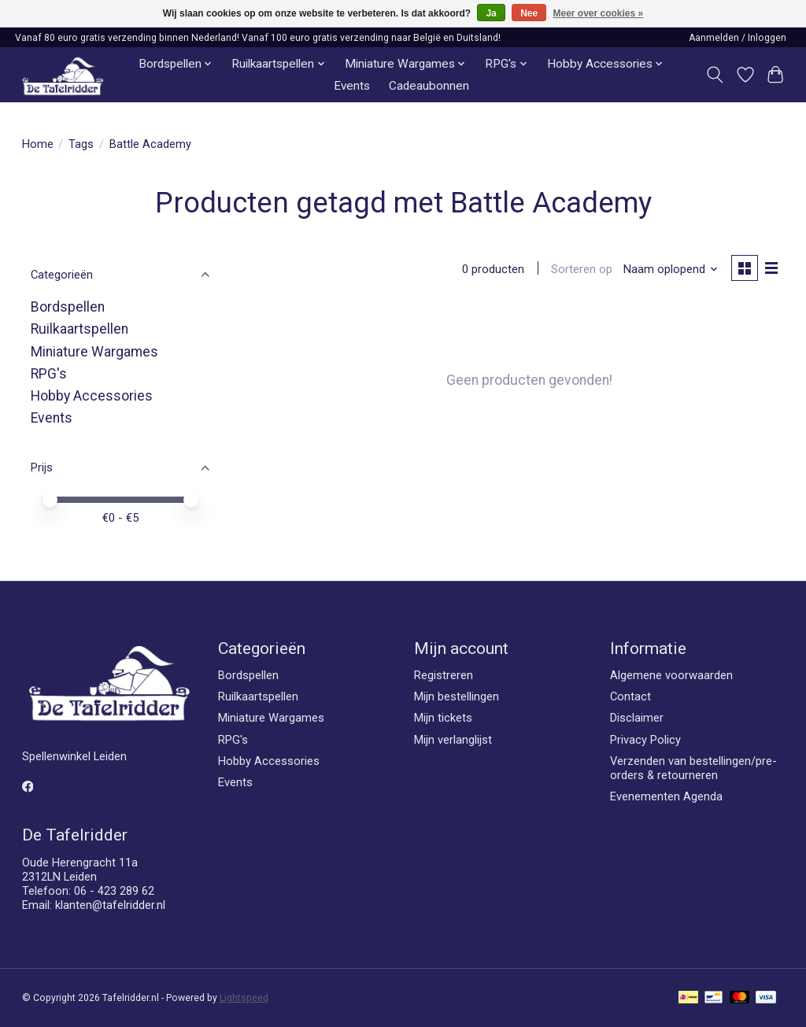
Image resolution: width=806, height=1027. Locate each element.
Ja (491, 13)
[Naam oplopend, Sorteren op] (669, 269)
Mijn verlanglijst (453, 740)
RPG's (49, 374)
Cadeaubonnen (429, 86)
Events (352, 86)
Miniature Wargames (94, 352)
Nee (529, 13)
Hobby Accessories (92, 396)
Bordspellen (68, 307)
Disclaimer (637, 718)
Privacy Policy (645, 740)
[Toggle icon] (714, 75)
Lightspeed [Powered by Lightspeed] (244, 997)
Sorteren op (581, 269)
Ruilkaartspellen (79, 329)
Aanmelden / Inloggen (737, 37)
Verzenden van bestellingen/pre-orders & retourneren (693, 768)
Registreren (443, 675)
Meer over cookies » (598, 13)
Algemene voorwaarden (671, 675)
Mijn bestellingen (456, 696)
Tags (81, 144)
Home (38, 144)
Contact (630, 696)
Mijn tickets (443, 718)
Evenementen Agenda (666, 796)
